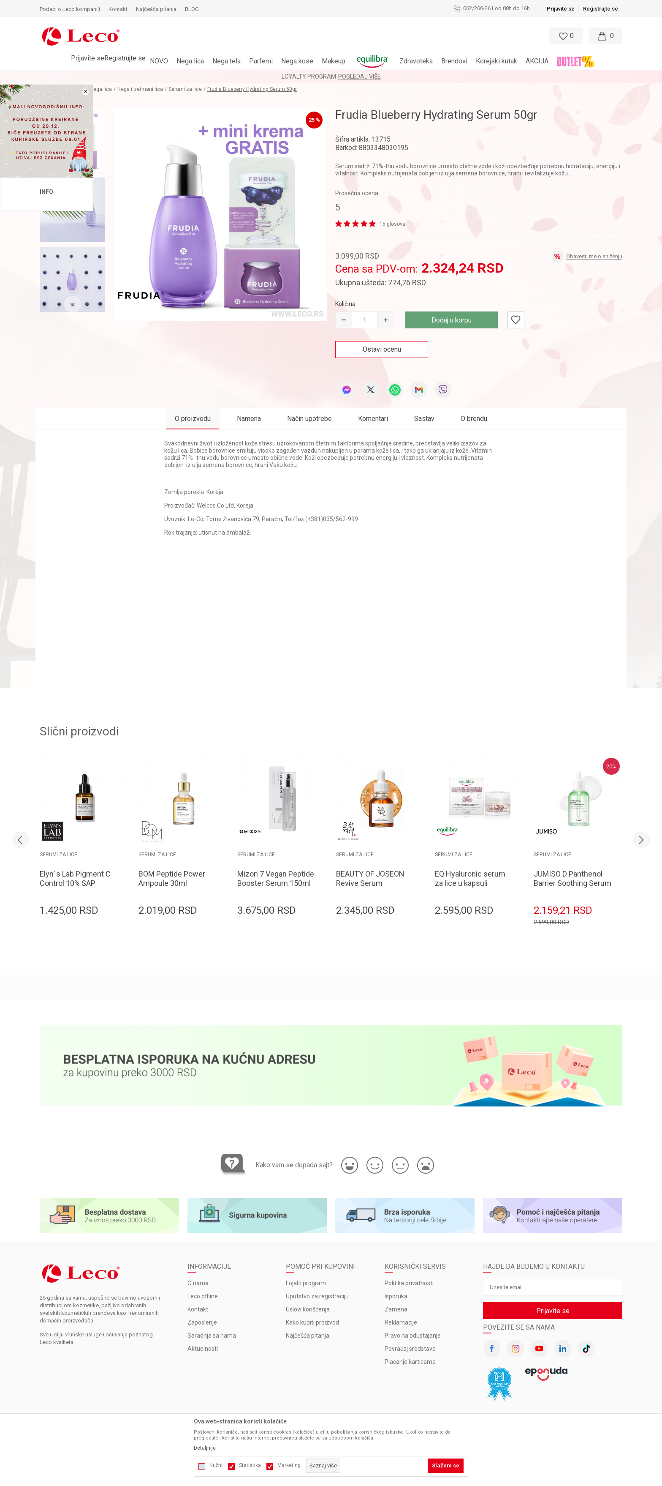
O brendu (474, 419)
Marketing (289, 1465)
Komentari (373, 419)
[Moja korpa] (605, 35)
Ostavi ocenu (382, 349)
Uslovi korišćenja (308, 1309)
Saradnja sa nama (211, 1335)
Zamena (396, 1309)
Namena (249, 419)
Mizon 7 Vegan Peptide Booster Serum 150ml (275, 878)
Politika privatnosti (409, 1283)
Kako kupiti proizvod (312, 1322)
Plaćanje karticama (410, 1361)
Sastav (424, 419)
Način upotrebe (309, 419)
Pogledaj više (359, 76)
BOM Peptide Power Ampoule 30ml (171, 878)
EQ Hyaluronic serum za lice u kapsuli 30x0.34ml (470, 883)
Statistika (250, 1465)
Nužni (215, 1465)
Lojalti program (306, 1283)
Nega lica (101, 89)
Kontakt (197, 1309)
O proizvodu (193, 419)
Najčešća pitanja (307, 1335)
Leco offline (202, 1296)
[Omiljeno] (565, 35)
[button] (294, 35)
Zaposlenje (202, 1322)
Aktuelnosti (202, 1348)
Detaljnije (205, 1447)
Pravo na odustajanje (413, 1335)
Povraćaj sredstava (410, 1348)
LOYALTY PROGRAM (309, 76)
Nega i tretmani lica (140, 89)
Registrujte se (600, 8)
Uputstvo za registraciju (317, 1296)
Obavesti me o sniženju (594, 256)
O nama (198, 1283)
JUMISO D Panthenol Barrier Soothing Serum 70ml (572, 883)
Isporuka (396, 1296)
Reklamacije (401, 1322)
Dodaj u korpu (451, 320)
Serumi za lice (185, 89)
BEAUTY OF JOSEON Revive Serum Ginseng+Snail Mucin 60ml (371, 887)
